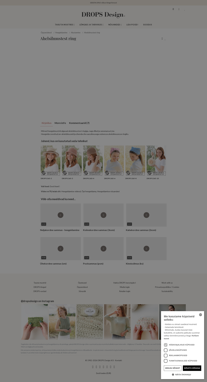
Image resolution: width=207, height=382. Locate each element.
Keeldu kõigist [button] (172, 368)
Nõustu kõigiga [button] (192, 368)
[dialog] (182, 345)
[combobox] (200, 314)
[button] (182, 374)
